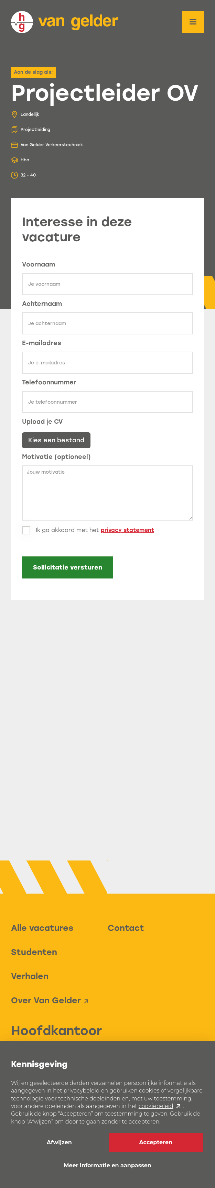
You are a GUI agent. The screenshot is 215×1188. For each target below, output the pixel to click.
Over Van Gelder (46, 1000)
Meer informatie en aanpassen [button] (107, 1165)
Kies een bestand (56, 440)
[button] (193, 22)
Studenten (34, 952)
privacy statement (127, 530)
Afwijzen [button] (59, 1142)
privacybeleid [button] (82, 1090)
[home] (64, 22)
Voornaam (38, 264)
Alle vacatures (42, 928)
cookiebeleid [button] (156, 1106)
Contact (126, 928)
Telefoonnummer (49, 382)
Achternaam (42, 304)
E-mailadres (41, 343)
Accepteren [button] (155, 1142)
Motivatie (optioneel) (56, 457)
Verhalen (30, 976)
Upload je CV (42, 422)
